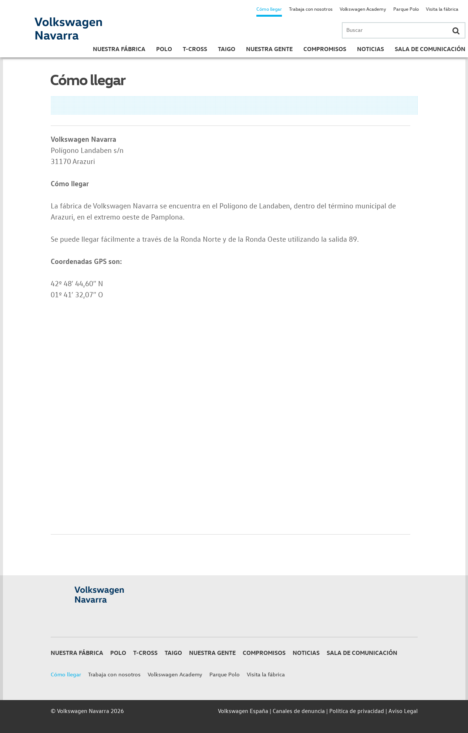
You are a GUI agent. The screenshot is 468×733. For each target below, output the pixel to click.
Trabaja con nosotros (311, 9)
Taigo (226, 49)
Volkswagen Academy (363, 9)
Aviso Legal (403, 710)
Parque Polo (406, 9)
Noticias (370, 49)
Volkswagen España (243, 710)
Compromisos (324, 49)
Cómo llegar (269, 9)
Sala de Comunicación (430, 49)
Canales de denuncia (299, 710)
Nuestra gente (269, 49)
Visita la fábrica (442, 9)
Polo (164, 49)
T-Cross (195, 49)
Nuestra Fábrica (119, 49)
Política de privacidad (356, 710)
